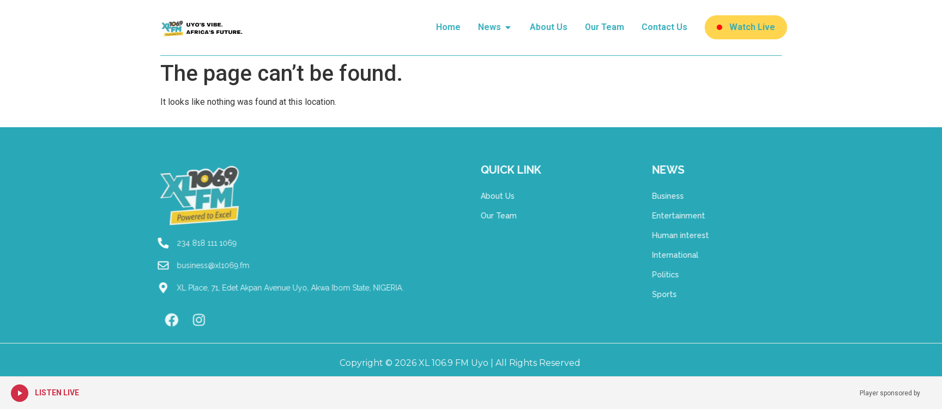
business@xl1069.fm (174, 265)
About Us (478, 196)
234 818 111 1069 (168, 243)
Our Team (479, 215)
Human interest (700, 235)
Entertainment (698, 215)
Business (687, 196)
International (695, 255)
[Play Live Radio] (19, 393)
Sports (684, 294)
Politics (685, 274)
